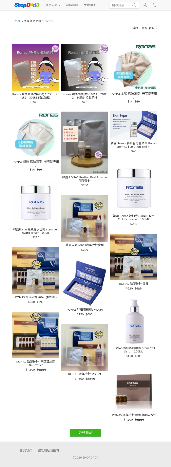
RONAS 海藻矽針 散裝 (133, 283)
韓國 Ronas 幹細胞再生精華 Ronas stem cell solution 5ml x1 (134, 145)
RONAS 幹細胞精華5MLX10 (84, 309)
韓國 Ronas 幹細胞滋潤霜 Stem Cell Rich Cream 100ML (134, 217)
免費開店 (90, 5)
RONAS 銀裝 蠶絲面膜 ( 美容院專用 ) (35, 163)
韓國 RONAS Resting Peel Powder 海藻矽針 (84, 179)
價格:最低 (148, 28)
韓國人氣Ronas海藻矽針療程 (85, 245)
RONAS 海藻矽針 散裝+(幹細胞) (36, 297)
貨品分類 (53, 5)
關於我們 (26, 450)
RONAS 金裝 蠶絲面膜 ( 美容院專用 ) (133, 95)
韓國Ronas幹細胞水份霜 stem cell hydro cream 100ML (35, 231)
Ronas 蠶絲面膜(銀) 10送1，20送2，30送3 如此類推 (85, 95)
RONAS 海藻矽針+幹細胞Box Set (134, 415)
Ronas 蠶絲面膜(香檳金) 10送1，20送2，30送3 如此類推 (35, 95)
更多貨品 (85, 432)
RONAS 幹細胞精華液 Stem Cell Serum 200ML (134, 349)
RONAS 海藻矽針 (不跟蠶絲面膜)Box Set (35, 363)
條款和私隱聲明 (48, 450)
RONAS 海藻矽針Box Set (84, 374)
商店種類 (72, 5)
